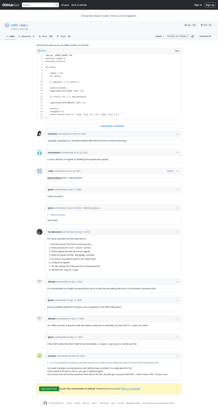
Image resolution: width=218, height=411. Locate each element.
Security (86, 403)
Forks (64, 36)
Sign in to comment (130, 388)
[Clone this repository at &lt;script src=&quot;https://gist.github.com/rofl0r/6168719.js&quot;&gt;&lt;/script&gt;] (177, 36)
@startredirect (54, 177)
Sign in (198, 5)
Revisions (26, 36)
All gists (65, 5)
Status (94, 403)
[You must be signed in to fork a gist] (206, 25)
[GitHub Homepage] (45, 403)
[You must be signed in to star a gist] (190, 25)
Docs (113, 403)
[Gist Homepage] (11, 5)
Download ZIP (205, 36)
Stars (46, 36)
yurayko (52, 355)
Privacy (77, 403)
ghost (51, 189)
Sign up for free (49, 388)
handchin (52, 133)
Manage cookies (133, 403)
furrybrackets (55, 231)
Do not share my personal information (158, 403)
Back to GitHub (79, 5)
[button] (192, 36)
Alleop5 (51, 281)
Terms (69, 403)
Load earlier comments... (113, 126)
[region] (109, 86)
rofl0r (14, 25)
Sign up (210, 5)
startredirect (54, 152)
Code (10, 36)
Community (104, 403)
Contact (121, 403)
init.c (24, 25)
